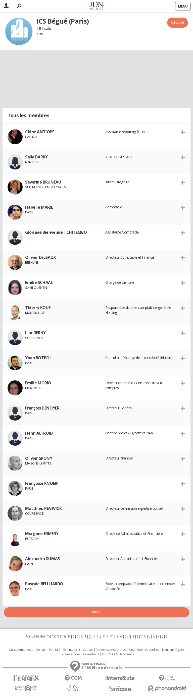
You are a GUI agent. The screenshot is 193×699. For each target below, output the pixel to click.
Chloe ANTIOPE (39, 132)
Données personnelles (110, 650)
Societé (88, 650)
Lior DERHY (35, 332)
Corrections (91, 654)
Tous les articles (69, 654)
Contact (41, 650)
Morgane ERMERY (41, 533)
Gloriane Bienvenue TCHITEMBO (56, 232)
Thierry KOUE (38, 307)
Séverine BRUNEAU (43, 182)
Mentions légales (173, 650)
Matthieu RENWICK (43, 508)
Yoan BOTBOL (38, 358)
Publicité (54, 650)
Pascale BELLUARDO (44, 584)
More (96, 612)
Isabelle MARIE (39, 207)
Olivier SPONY (38, 458)
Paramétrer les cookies (143, 650)
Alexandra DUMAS (42, 558)
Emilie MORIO (38, 383)
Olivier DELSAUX (40, 257)
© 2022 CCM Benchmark (118, 654)
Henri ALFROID (39, 433)
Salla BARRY (36, 157)
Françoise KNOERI (41, 483)
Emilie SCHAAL (39, 282)
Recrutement (71, 650)
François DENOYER (42, 408)
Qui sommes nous (21, 650)
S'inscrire (177, 22)
